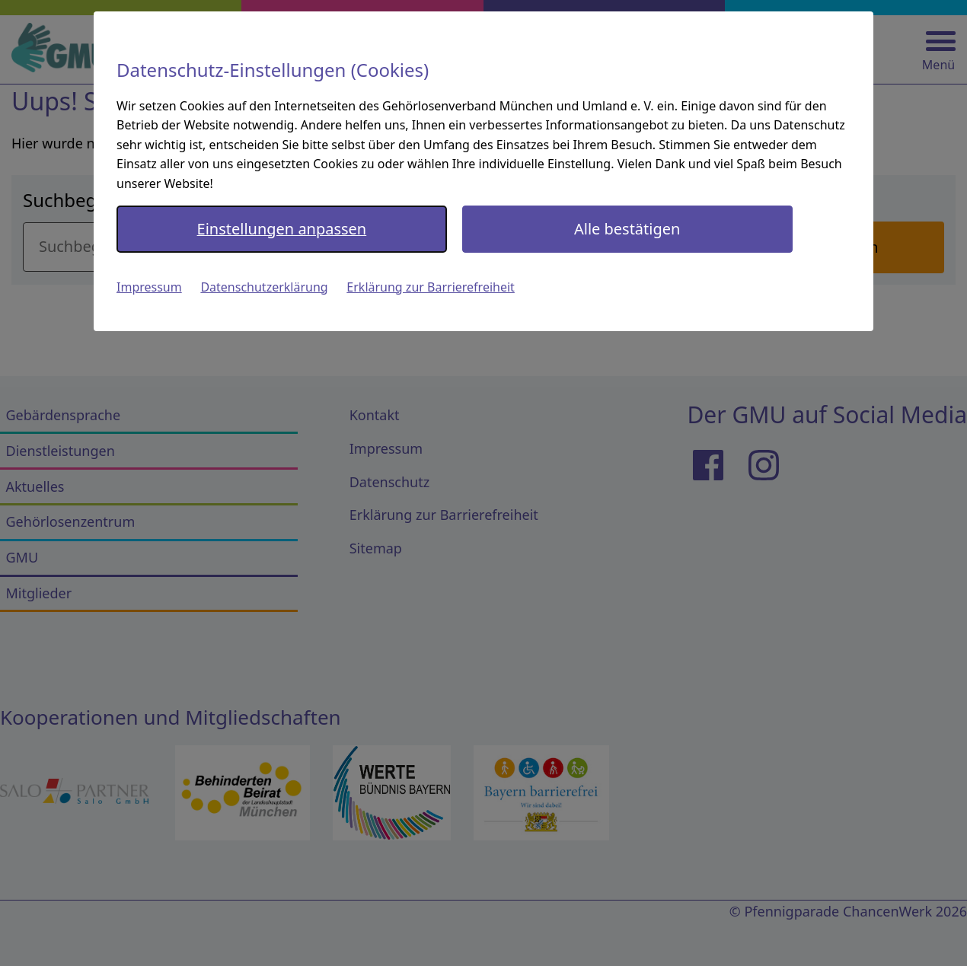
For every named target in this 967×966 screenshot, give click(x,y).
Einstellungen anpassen (282, 228)
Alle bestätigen (627, 228)
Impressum (149, 287)
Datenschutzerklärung (263, 287)
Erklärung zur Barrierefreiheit (430, 287)
